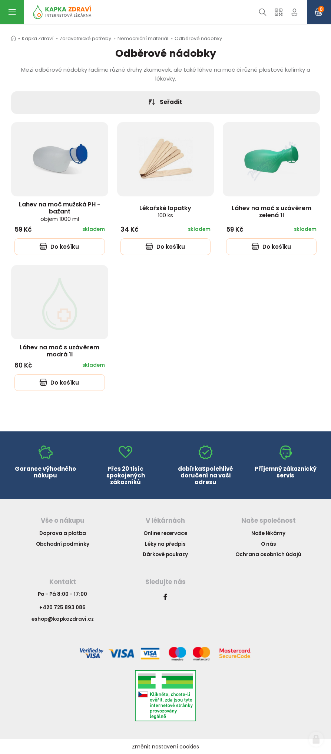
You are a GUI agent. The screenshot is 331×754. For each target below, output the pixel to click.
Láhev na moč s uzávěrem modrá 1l (59, 351)
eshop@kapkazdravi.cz (63, 619)
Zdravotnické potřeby (85, 38)
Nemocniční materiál (142, 38)
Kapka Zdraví (37, 38)
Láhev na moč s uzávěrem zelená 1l (271, 211)
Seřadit (166, 102)
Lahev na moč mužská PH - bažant (59, 211)
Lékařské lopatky (165, 211)
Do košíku (59, 247)
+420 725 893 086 (62, 607)
